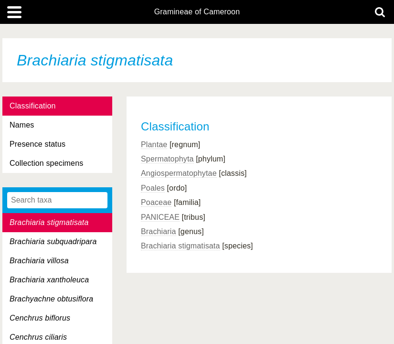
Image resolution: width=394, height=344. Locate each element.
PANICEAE (160, 217)
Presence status (37, 144)
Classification (33, 106)
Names (22, 125)
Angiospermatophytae (179, 173)
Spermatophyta (167, 159)
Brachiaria (158, 231)
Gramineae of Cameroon (197, 12)
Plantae (154, 144)
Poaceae (156, 202)
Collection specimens (46, 163)
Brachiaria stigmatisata (180, 246)
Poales (153, 188)
